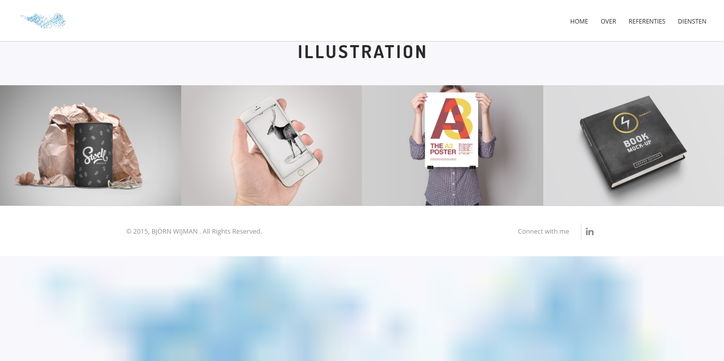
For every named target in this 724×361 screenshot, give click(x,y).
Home (579, 21)
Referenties (647, 21)
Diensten (692, 21)
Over (609, 21)
